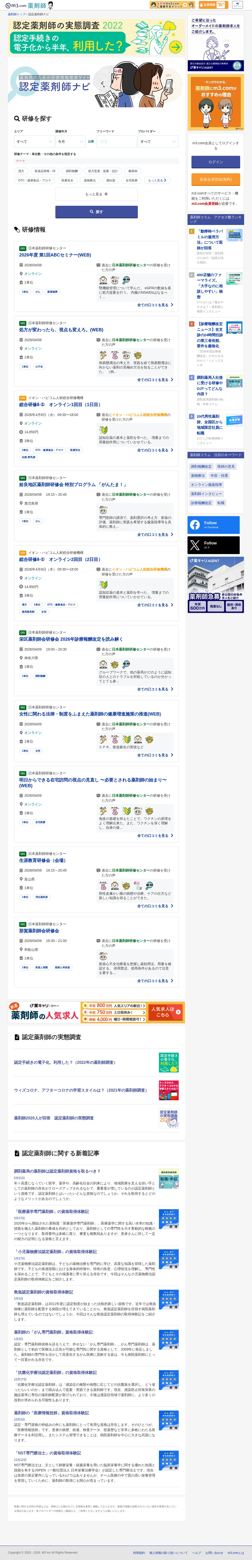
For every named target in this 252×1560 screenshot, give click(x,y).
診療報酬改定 (201, 503)
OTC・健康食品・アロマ (34, 180)
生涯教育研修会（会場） (43, 860)
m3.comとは (236, 1553)
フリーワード (105, 131)
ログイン (237, 4)
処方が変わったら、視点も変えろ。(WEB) (61, 329)
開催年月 (61, 131)
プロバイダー (147, 131)
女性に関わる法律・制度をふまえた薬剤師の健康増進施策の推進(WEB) (90, 714)
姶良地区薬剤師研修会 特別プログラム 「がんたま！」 (73, 484)
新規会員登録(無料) (216, 179)
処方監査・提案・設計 (103, 171)
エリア (18, 131)
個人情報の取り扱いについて (168, 1553)
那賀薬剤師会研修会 (39, 930)
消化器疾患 (41, 897)
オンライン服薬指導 (206, 485)
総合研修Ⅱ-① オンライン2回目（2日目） (61, 559)
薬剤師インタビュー (206, 494)
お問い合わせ (214, 1553)
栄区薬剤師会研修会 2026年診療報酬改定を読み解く (71, 639)
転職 (221, 503)
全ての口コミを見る (155, 305)
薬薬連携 (52, 291)
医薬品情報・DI (45, 171)
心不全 (39, 366)
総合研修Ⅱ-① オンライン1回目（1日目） (61, 404)
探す (96, 212)
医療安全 (67, 180)
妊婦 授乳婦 (28, 457)
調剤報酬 (72, 171)
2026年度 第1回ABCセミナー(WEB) (55, 255)
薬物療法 (90, 180)
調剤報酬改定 (201, 466)
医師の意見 (226, 466)
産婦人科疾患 (62, 967)
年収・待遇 (219, 476)
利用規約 (139, 1553)
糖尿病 (132, 171)
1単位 (25, 291)
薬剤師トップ (17, 14)
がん (37, 291)
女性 (43, 611)
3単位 (25, 450)
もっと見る (157, 180)
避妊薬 (110, 180)
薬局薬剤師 (28, 611)
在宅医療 (132, 180)
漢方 (21, 171)
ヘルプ (196, 1553)
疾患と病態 (41, 967)
